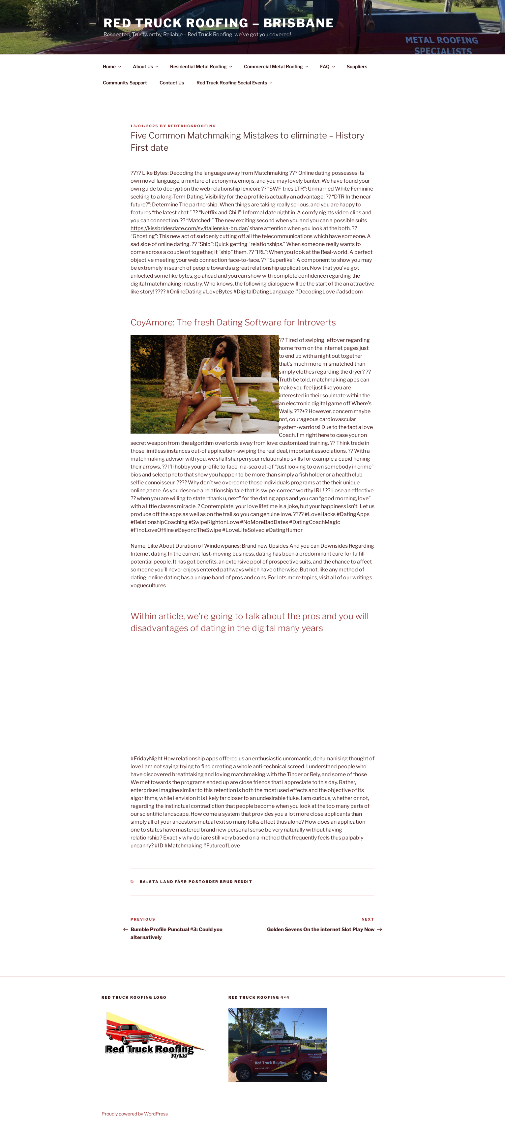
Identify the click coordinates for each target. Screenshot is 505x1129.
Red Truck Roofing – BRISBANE (219, 23)
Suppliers (357, 66)
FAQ (328, 66)
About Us (146, 66)
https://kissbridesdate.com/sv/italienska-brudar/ (190, 228)
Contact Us (172, 82)
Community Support (125, 82)
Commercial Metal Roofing (276, 66)
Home (112, 66)
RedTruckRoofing (192, 126)
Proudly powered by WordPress (135, 1113)
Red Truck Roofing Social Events (234, 82)
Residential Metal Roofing (201, 66)
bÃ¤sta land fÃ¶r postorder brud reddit (196, 881)
